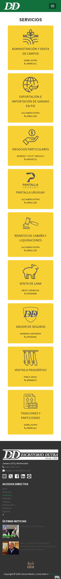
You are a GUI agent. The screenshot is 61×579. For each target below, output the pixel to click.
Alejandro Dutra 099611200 (30, 114)
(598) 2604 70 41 (12, 466)
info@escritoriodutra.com (17, 470)
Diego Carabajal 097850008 (30, 292)
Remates (6, 498)
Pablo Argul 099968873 (30, 378)
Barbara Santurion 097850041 (30, 335)
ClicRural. (53, 574)
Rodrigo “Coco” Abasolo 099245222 (30, 158)
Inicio (4, 488)
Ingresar (6, 511)
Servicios (7, 495)
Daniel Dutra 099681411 (30, 62)
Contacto (6, 508)
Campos (6, 501)
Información (9, 504)
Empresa (6, 491)
